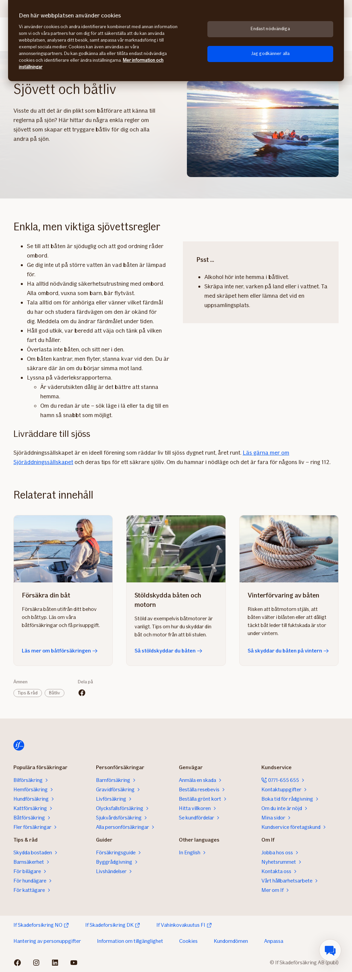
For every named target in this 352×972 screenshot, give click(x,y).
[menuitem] (330, 950)
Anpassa (273, 941)
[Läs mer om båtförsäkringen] (63, 548)
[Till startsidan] (18, 745)
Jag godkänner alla (270, 53)
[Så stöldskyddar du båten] (176, 548)
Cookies (188, 941)
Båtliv (54, 693)
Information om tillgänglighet (130, 941)
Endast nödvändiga (270, 29)
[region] (176, 40)
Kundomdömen (231, 941)
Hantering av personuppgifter (47, 941)
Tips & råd (28, 693)
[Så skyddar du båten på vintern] (289, 548)
